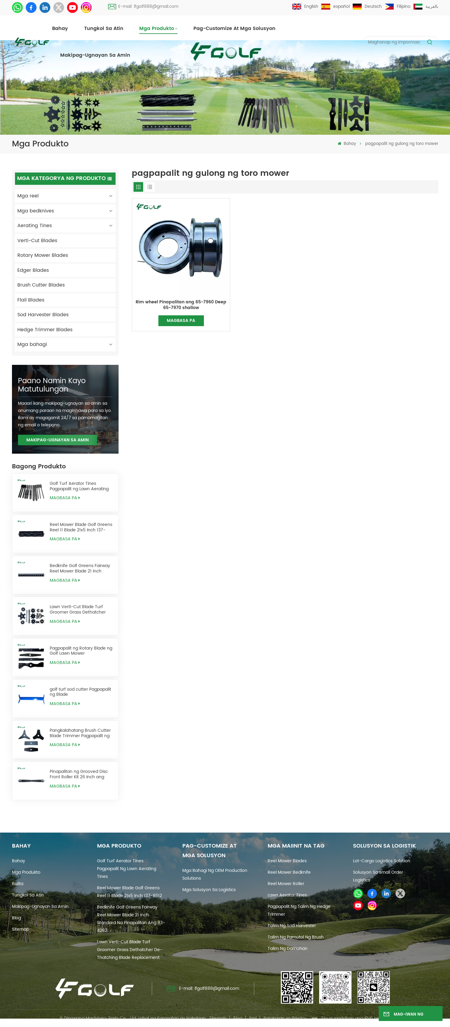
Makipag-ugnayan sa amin (95, 55)
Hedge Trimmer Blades (44, 330)
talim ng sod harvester (292, 925)
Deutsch (367, 6)
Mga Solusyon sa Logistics (209, 889)
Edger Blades (33, 270)
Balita (17, 883)
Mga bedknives (35, 211)
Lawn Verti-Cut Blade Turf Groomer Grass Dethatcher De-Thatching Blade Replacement (78, 609)
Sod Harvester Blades (43, 315)
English (305, 6)
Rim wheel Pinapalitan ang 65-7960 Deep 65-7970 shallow (181, 305)
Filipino (397, 6)
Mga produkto (156, 28)
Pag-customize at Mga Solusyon (234, 28)
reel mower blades (287, 860)
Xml (253, 1018)
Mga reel (28, 196)
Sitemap (20, 929)
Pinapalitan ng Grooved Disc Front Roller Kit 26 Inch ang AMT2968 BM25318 (79, 774)
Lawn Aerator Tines (287, 895)
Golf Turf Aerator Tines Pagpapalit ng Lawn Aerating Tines (79, 486)
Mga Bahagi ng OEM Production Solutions (214, 874)
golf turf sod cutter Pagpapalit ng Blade (80, 692)
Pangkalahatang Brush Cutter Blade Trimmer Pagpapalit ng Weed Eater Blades (80, 733)
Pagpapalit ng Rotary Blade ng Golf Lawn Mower (81, 651)
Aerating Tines (34, 226)
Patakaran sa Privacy (284, 1018)
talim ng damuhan (287, 948)
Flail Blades (30, 300)
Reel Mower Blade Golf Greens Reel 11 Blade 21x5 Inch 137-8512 (81, 527)
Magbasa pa (65, 497)
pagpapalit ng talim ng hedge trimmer (299, 910)
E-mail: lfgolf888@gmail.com (143, 6)
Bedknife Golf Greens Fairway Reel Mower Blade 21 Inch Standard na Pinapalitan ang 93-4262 (80, 568)
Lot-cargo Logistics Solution (381, 860)
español (335, 6)
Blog (16, 917)
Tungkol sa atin (103, 28)
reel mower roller (286, 883)
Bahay (60, 28)
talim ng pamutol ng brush (296, 937)
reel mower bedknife (289, 872)
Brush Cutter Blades (41, 285)
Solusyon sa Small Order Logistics (378, 876)
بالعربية (425, 6)
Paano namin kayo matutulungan (52, 385)
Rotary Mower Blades (42, 255)
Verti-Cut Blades (37, 241)
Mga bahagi (32, 344)
